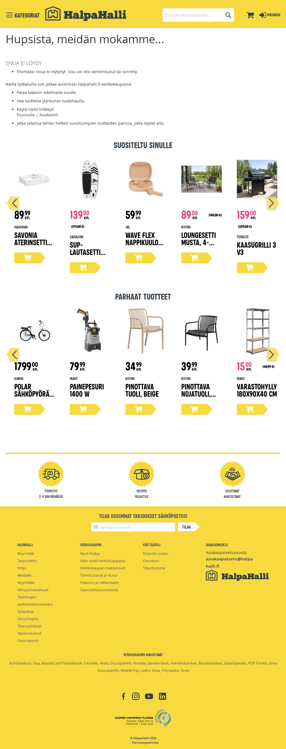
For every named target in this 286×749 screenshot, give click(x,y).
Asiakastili (48, 114)
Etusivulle (26, 114)
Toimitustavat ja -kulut (98, 575)
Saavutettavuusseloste (99, 589)
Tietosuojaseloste (145, 742)
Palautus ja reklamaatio (99, 582)
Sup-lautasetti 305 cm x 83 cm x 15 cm (87, 255)
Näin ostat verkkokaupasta (102, 560)
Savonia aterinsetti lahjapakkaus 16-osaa (33, 246)
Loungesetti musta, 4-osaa (198, 242)
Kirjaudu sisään (155, 553)
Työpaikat (25, 611)
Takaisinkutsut (29, 633)
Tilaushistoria (154, 567)
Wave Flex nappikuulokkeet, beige (145, 242)
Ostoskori (151, 560)
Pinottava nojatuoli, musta (196, 393)
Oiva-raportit (28, 640)
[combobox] (198, 15)
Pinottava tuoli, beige (142, 390)
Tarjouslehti (27, 560)
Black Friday (90, 553)
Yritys (22, 567)
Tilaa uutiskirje (29, 625)
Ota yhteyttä (28, 618)
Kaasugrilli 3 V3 (256, 248)
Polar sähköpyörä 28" (31, 393)
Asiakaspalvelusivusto (226, 552)
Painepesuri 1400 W (87, 390)
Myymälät (25, 553)
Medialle (24, 575)
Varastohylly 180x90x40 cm (257, 390)
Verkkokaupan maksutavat (102, 567)
